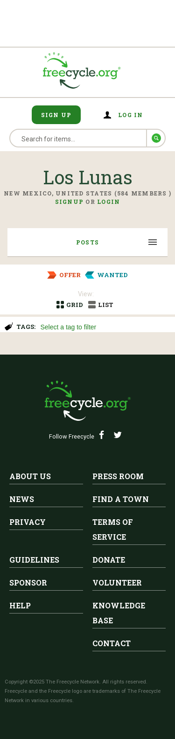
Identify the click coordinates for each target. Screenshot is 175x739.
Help (20, 605)
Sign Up (56, 115)
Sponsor (28, 582)
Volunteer (117, 582)
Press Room (118, 476)
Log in (130, 115)
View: (86, 294)
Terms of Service (112, 529)
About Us (30, 476)
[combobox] (103, 326)
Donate (108, 560)
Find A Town (120, 499)
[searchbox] (102, 328)
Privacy (27, 522)
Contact (111, 643)
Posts (87, 242)
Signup (69, 201)
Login (108, 201)
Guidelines (34, 560)
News (21, 499)
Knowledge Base (118, 612)
